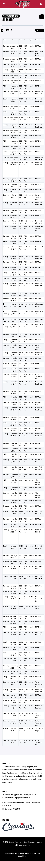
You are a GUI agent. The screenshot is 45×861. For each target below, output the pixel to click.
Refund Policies (11, 853)
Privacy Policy (25, 853)
